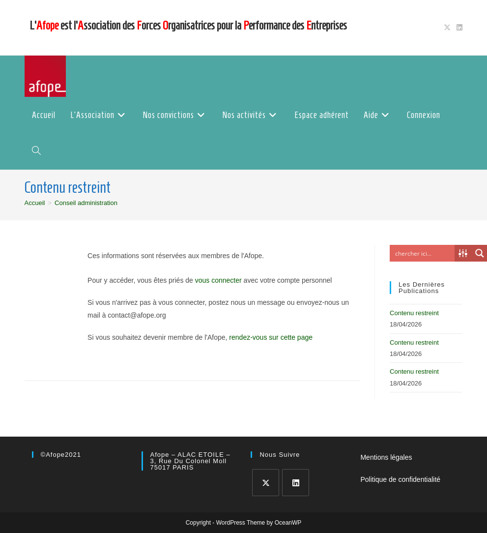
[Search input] (424, 253)
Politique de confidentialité (400, 479)
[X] (265, 482)
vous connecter (218, 280)
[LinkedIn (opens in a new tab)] (458, 27)
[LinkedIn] (295, 482)
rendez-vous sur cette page (271, 337)
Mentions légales (386, 457)
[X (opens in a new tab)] (447, 27)
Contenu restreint (414, 313)
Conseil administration (86, 203)
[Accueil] (35, 203)
